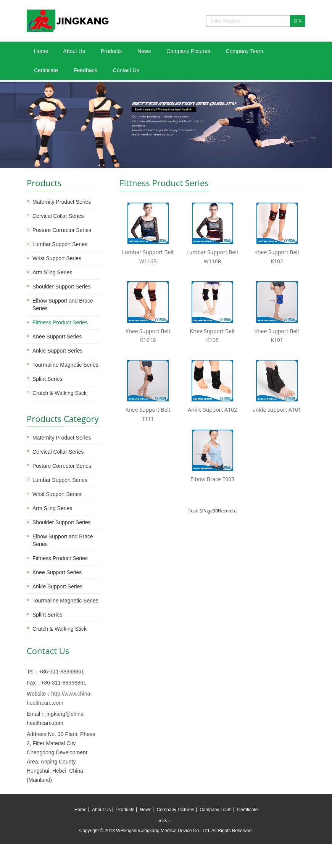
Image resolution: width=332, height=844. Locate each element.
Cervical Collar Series (58, 216)
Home (41, 51)
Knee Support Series (57, 336)
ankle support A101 (277, 409)
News (144, 51)
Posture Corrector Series (61, 230)
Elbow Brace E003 (212, 479)
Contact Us (126, 70)
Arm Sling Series (52, 272)
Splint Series (47, 379)
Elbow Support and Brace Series (62, 304)
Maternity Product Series (61, 202)
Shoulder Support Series (61, 286)
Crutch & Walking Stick (59, 393)
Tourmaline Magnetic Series (65, 365)
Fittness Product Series (60, 322)
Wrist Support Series (56, 258)
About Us (74, 51)
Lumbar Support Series (59, 244)
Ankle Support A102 (212, 409)
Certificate (46, 70)
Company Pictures (188, 51)
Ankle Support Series (57, 351)
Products (111, 51)
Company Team (244, 51)
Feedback (85, 70)
